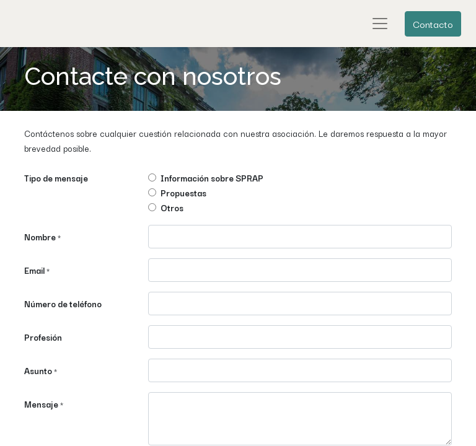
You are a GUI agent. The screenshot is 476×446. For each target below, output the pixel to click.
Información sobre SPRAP (212, 178)
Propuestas (183, 192)
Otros (172, 207)
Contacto (433, 23)
